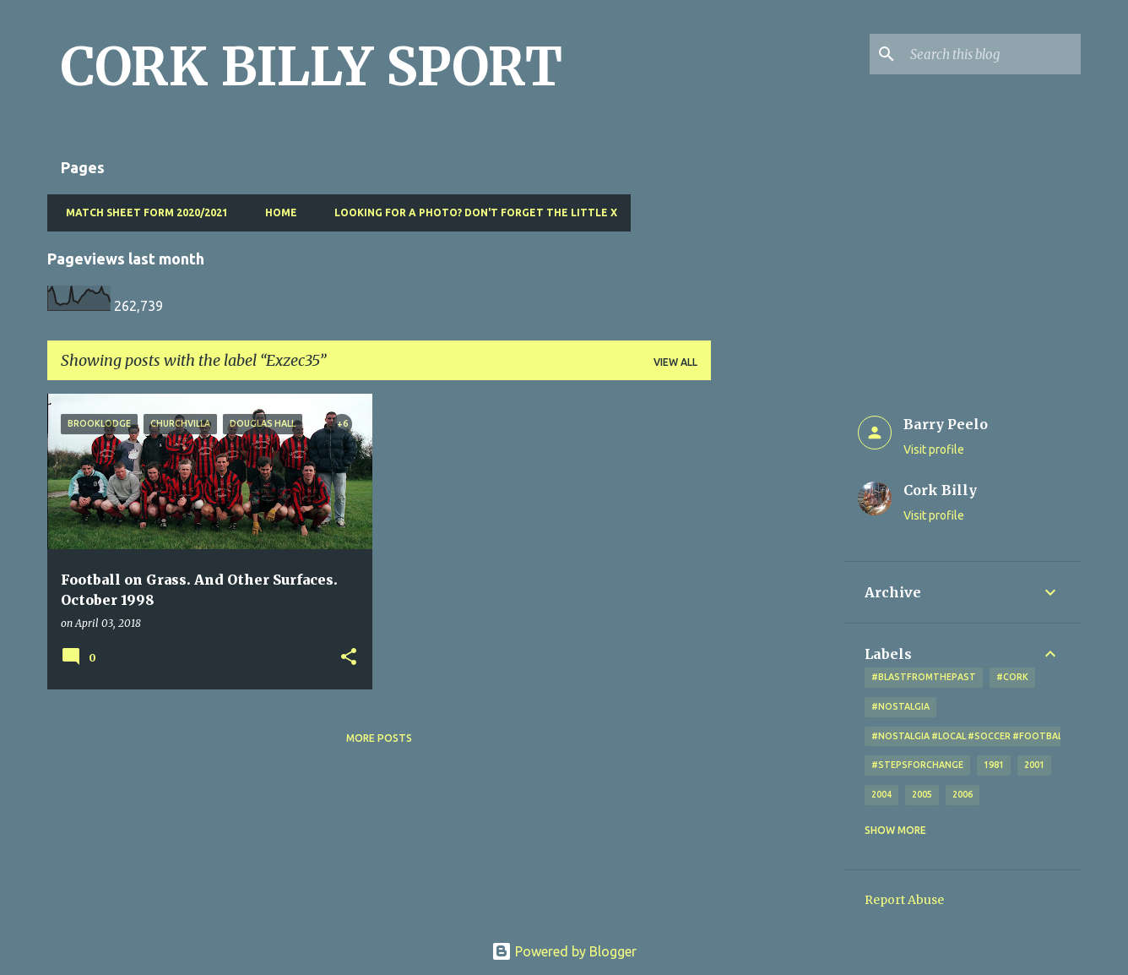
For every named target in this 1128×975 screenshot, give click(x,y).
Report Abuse (904, 899)
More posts (379, 738)
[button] (349, 657)
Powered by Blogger (564, 951)
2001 (1034, 765)
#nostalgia (900, 706)
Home (276, 212)
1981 (994, 765)
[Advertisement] (778, 647)
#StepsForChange (917, 765)
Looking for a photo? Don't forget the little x (470, 212)
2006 (962, 794)
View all (675, 362)
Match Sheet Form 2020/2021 (142, 212)
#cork (1012, 677)
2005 (922, 794)
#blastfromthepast (923, 677)
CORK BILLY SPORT (311, 67)
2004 (881, 794)
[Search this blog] (992, 54)
